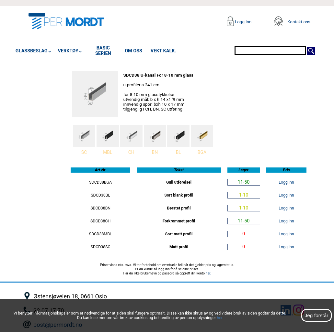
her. (208, 273)
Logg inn (243, 21)
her (220, 318)
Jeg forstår (316, 315)
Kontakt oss (298, 21)
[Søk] (311, 50)
